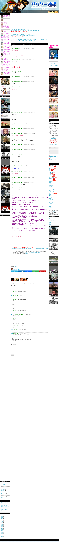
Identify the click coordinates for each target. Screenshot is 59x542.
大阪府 (2, 531)
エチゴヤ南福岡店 (51, 185)
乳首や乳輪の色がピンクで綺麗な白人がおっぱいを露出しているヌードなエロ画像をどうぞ (25, 30)
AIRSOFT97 (52, 178)
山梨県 (2, 525)
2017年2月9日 (27, 253)
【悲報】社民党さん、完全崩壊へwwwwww (18, 38)
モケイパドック (51, 183)
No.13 (12, 333)
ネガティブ (2, 489)
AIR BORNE (50, 182)
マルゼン (50, 218)
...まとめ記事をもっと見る (6, 213)
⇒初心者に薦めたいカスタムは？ (52, 159)
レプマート (52, 176)
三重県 (2, 528)
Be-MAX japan (51, 197)
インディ (50, 208)
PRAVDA (50, 198)
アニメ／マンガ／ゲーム (4, 494)
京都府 (2, 530)
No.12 (12, 329)
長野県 (2, 526)
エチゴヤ (50, 184)
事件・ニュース (3, 493)
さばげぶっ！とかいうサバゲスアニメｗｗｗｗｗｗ (6, 43)
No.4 (11, 299)
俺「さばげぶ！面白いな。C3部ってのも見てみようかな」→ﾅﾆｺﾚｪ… (6, 47)
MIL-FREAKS (52, 172)
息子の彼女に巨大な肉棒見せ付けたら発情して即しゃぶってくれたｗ (22, 31)
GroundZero (52, 179)
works (5, 86)
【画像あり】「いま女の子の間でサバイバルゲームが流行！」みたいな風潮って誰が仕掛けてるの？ (5, 55)
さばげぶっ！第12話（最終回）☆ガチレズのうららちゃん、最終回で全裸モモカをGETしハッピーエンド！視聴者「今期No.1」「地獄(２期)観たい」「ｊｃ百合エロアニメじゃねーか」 (5, 35)
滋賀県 (2, 529)
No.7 (11, 310)
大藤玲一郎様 (3, 86)
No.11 (12, 325)
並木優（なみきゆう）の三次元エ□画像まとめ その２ (20, 29)
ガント (50, 194)
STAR (50, 222)
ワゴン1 (51, 169)
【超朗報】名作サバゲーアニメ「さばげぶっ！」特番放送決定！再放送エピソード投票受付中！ (5, 27)
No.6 (11, 306)
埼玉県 (2, 518)
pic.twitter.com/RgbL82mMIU (35, 252)
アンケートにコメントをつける (53, 144)
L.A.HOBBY (50, 187)
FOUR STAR (50, 186)
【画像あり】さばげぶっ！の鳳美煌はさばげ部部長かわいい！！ (6, 40)
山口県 (2, 533)
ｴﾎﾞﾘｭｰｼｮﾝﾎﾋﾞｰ (52, 180)
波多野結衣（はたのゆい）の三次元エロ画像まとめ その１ (20, 34)
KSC (49, 223)
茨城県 (2, 516)
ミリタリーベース (52, 166)
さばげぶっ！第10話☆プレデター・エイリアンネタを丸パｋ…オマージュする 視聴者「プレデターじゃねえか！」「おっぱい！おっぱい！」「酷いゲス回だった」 (5, 63)
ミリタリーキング (51, 191)
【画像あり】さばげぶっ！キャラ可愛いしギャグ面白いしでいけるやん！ (6, 73)
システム (50, 200)
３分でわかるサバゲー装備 (4, 502)
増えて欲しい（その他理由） (54, 130)
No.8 (11, 314)
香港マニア (52, 174)
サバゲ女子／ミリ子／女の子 (5, 487)
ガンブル (50, 201)
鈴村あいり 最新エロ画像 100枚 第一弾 (17, 36)
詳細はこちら (51, 47)
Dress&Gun (50, 181)
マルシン (50, 219)
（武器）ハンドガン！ (4, 509)
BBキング (50, 195)
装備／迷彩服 (2, 490)
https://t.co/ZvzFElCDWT (27, 252)
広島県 (2, 532)
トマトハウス (51, 199)
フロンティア (51, 202)
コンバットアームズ (53, 177)
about (5, 11)
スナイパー (50, 207)
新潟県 (2, 524)
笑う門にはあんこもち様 (4, 94)
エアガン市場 (52, 175)
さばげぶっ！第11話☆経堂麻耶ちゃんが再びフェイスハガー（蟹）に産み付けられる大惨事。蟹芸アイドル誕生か (5, 51)
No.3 (11, 295)
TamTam (50, 190)
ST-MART (50, 203)
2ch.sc (16, 266)
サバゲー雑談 (2, 496)
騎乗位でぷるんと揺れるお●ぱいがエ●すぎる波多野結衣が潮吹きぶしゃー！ (23, 35)
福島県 (2, 522)
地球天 (51, 170)
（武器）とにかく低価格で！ (5, 505)
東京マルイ (50, 217)
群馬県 (2, 517)
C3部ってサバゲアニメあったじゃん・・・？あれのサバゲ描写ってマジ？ (6, 16)
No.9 (11, 318)
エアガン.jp (50, 205)
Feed (15, 11)
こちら (54, 211)
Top (1, 11)
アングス (50, 206)
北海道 (2, 521)
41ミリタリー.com (52, 168)
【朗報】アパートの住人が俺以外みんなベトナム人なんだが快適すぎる (53, 66)
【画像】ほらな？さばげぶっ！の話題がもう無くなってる (6, 31)
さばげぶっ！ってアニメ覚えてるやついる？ (6, 19)
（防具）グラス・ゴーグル (4, 510)
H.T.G (51, 173)
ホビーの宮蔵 (51, 204)
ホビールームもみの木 (52, 189)
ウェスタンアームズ (51, 220)
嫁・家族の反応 (3, 484)
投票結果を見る (53, 138)
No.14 (12, 337)
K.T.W (50, 224)
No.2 (11, 291)
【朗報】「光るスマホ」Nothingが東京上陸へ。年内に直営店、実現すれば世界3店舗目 (53, 63)
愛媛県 (2, 536)
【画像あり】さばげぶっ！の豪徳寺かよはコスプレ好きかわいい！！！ (6, 59)
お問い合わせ (10, 11)
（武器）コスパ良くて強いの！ (5, 506)
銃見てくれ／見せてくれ (4, 485)
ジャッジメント (53, 193)
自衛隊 (2, 497)
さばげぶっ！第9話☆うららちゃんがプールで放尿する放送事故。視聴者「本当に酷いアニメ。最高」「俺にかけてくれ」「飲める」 (5, 69)
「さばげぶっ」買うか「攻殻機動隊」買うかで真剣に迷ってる (6, 23)
